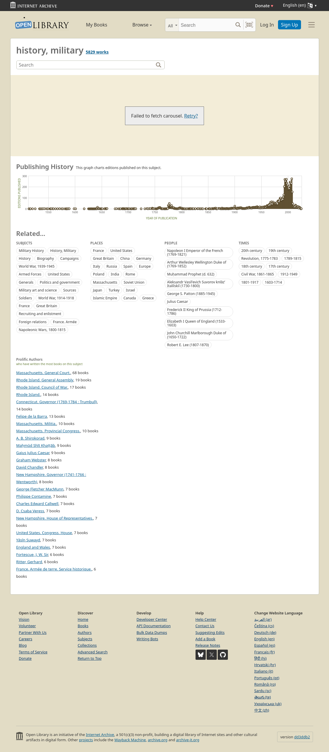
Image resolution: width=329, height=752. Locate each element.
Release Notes (208, 645)
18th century (251, 266)
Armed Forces (30, 274)
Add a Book (205, 638)
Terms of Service (33, 652)
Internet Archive (100, 734)
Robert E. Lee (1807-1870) (188, 344)
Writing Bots (147, 638)
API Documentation (154, 625)
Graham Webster (31, 460)
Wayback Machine (130, 739)
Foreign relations (33, 321)
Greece (148, 298)
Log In (267, 25)
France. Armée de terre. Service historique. (54, 569)
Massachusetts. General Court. (43, 372)
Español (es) (264, 645)
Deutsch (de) (265, 632)
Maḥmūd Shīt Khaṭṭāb (35, 445)
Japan (97, 290)
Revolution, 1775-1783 (259, 258)
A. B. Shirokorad (30, 438)
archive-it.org (187, 739)
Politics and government (60, 282)
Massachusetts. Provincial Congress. (48, 430)
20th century (251, 250)
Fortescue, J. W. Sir (32, 554)
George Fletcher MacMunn (40, 489)
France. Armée (65, 321)
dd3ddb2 (302, 736)
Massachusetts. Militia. (36, 423)
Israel (130, 290)
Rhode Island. (28, 394)
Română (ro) (265, 684)
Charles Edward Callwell (37, 503)
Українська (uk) (268, 703)
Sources (69, 290)
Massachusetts (105, 282)
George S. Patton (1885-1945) (191, 293)
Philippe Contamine (33, 496)
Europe (145, 266)
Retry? (191, 116)
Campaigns (69, 258)
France (24, 305)
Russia (111, 266)
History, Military (63, 250)
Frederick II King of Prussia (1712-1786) (194, 311)
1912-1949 (289, 274)
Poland (98, 274)
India (115, 274)
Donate (264, 5)
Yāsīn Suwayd (28, 540)
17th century (278, 266)
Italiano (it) (263, 671)
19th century (278, 250)
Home (83, 619)
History (25, 258)
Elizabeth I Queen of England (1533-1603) (196, 323)
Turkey (114, 290)
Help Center (206, 619)
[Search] (206, 25)
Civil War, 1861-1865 (257, 274)
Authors (85, 632)
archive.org (157, 739)
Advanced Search (93, 652)
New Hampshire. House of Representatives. (54, 518)
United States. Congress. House (44, 532)
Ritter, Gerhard (29, 561)
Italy (96, 266)
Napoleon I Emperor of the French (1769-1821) (195, 252)
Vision (24, 619)
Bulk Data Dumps (152, 632)
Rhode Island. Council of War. (42, 387)
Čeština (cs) (264, 625)
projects (86, 739)
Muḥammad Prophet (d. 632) (190, 274)
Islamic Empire (105, 298)
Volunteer (27, 625)
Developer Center (152, 619)
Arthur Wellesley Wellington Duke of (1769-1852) (196, 264)
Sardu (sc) (262, 690)
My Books (96, 25)
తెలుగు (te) (262, 697)
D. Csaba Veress (30, 510)
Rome (130, 274)
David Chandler (29, 467)
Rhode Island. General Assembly (44, 380)
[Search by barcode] (249, 24)
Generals (26, 282)
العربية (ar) (263, 619)
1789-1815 (292, 258)
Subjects (85, 638)
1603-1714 (273, 282)
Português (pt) (266, 677)
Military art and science (38, 290)
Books (83, 625)
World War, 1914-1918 (56, 298)
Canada (130, 298)
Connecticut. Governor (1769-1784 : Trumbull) (56, 401)
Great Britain (46, 305)
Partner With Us (33, 632)
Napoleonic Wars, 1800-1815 (42, 329)
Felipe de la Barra (31, 416)
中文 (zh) (261, 710)
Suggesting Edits (210, 632)
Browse (135, 25)
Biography (45, 258)
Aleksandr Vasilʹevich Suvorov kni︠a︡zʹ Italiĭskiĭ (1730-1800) (196, 284)
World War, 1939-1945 (37, 266)
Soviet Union (134, 282)
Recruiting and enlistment (40, 313)
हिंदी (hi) (260, 658)
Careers (25, 638)
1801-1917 (249, 282)
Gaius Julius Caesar (32, 452)
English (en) (264, 638)
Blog (23, 645)
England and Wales (33, 547)
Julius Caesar (177, 301)
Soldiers (25, 298)
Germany (143, 258)
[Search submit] (238, 24)
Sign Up (289, 25)
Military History (31, 250)
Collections (87, 645)
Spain (128, 266)
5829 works (97, 52)
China (125, 258)
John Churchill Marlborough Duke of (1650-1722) (196, 334)
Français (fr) (264, 652)
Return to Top (90, 658)
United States (59, 274)
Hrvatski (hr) (265, 664)
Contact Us (205, 625)
